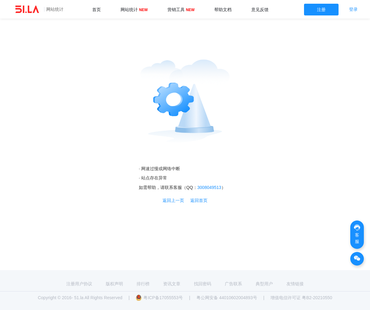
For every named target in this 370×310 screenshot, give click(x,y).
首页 (96, 9)
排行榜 (143, 283)
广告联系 (233, 283)
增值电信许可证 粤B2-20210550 (301, 297)
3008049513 (209, 187)
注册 (321, 9)
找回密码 (202, 283)
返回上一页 (173, 200)
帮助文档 (223, 9)
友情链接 (295, 283)
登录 (353, 9)
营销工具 (181, 9)
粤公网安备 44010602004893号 (226, 297)
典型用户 (264, 283)
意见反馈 (260, 9)
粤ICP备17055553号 (159, 298)
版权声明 (114, 283)
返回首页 (199, 200)
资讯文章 (171, 283)
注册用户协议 (79, 283)
